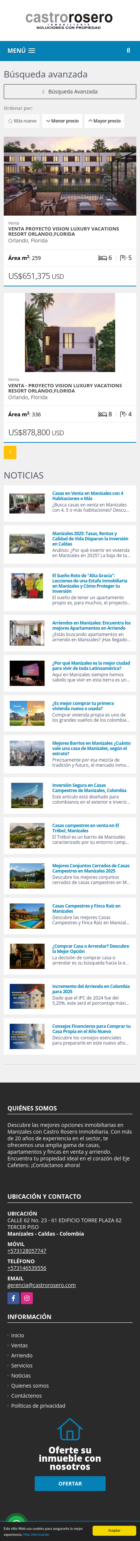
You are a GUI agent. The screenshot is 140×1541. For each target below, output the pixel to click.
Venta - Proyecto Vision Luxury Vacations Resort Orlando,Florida (65, 388)
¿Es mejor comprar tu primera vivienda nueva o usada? (83, 706)
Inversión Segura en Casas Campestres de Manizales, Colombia (89, 788)
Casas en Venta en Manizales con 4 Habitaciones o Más (87, 496)
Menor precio (62, 121)
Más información (36, 1534)
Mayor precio (104, 121)
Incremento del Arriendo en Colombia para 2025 (91, 989)
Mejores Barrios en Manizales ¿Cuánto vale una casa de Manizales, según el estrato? (91, 748)
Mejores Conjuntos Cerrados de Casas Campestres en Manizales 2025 (91, 868)
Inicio (17, 1335)
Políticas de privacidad (38, 1405)
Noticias (21, 1375)
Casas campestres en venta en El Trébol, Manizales (85, 828)
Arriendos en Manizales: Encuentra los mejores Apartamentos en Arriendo (91, 625)
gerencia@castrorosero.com (41, 1285)
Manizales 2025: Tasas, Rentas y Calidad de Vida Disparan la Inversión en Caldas (90, 538)
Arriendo (21, 1355)
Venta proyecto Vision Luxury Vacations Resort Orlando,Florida (63, 231)
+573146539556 (26, 1267)
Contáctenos (26, 1395)
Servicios (21, 1365)
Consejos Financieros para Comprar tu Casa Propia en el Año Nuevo (91, 1029)
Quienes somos (30, 1385)
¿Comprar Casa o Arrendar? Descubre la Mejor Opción (90, 948)
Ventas (19, 1345)
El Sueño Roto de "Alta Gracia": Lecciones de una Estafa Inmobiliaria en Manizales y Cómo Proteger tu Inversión (89, 583)
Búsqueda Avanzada (69, 91)
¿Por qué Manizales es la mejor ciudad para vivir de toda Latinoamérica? (91, 665)
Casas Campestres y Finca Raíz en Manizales (86, 908)
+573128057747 (26, 1250)
